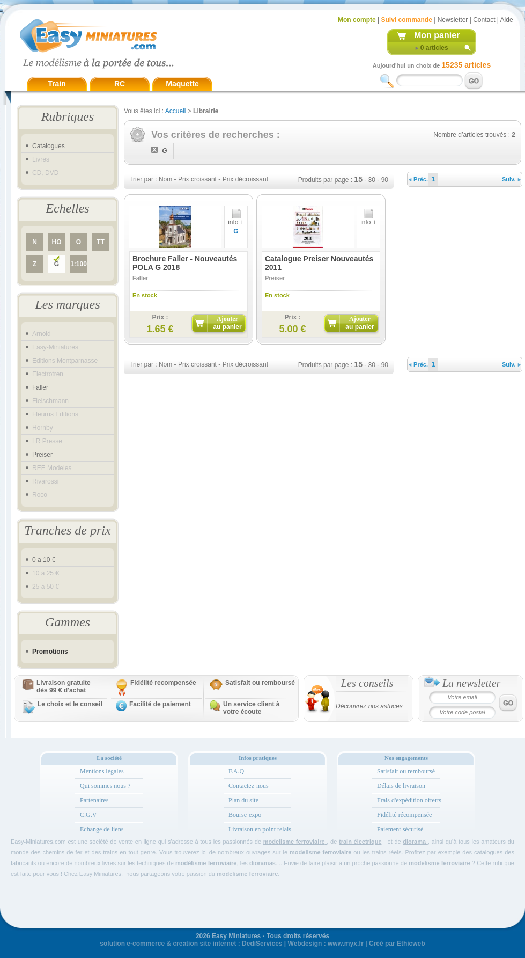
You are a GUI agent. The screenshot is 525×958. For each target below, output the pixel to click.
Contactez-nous (248, 785)
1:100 (78, 264)
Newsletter (453, 20)
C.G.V (88, 814)
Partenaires (94, 800)
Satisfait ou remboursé (260, 682)
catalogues (488, 852)
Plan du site (243, 800)
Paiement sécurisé (400, 829)
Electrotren (47, 374)
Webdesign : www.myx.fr (326, 943)
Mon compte (357, 20)
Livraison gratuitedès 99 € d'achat (63, 686)
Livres (40, 159)
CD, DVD (45, 173)
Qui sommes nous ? (105, 785)
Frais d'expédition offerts (409, 800)
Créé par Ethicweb (397, 943)
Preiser (42, 454)
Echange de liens (101, 829)
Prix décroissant (245, 179)
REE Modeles (51, 468)
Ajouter (227, 323)
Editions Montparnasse (65, 360)
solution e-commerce (132, 943)
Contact (484, 20)
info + (236, 219)
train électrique (360, 841)
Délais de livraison (401, 785)
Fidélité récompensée (404, 814)
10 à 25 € (45, 573)
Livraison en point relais (259, 829)
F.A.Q (236, 771)
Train (56, 83)
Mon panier (437, 35)
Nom (165, 179)
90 (384, 180)
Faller (40, 387)
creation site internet (204, 943)
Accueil (175, 111)
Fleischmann (50, 401)
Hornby (42, 428)
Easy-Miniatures (55, 347)
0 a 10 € (43, 560)
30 (371, 180)
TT (101, 242)
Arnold (41, 334)
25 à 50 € (45, 586)
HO (57, 242)
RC (119, 83)
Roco (39, 495)
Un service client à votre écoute (251, 707)
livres (109, 863)
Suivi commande (406, 20)
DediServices (262, 943)
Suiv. (511, 179)
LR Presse (47, 441)
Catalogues (48, 146)
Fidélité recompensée (163, 682)
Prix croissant (197, 179)
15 (358, 179)
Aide (506, 20)
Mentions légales (102, 771)
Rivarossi (45, 481)
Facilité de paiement (160, 704)
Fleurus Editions (55, 414)
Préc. (418, 179)
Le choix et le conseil (70, 704)
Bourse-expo (244, 814)
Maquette (182, 83)
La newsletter (471, 683)
